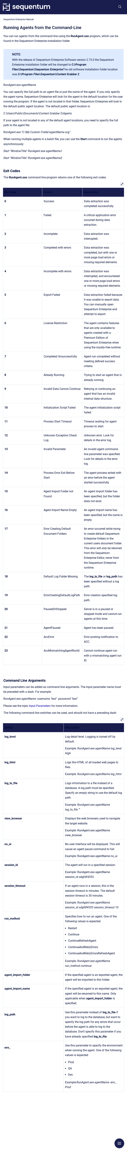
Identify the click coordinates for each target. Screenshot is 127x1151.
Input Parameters (40, 706)
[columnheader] (22, 192)
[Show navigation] (119, 1143)
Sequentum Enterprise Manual (18, 19)
